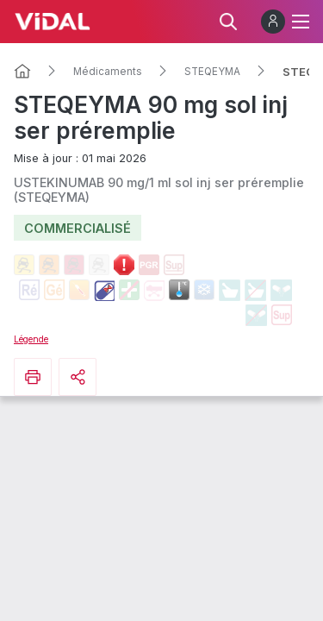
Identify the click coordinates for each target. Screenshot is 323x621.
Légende (31, 339)
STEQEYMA (212, 72)
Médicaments (107, 72)
